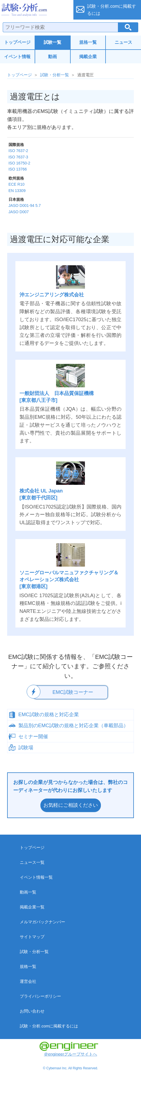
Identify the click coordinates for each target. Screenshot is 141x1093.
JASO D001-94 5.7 (25, 205)
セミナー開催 (33, 736)
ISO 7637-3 (18, 157)
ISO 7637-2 (18, 150)
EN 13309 (17, 190)
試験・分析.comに (111, 10)
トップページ (17, 42)
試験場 (25, 747)
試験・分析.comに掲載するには (49, 1026)
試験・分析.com (34, 10)
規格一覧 (88, 42)
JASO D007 (19, 212)
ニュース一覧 (32, 862)
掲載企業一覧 (32, 907)
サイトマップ (32, 936)
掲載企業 (88, 56)
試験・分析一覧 (54, 74)
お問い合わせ (32, 1011)
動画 (52, 56)
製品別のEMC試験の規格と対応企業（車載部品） (73, 725)
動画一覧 (28, 892)
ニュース (123, 42)
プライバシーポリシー (40, 996)
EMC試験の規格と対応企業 (48, 714)
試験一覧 (52, 42)
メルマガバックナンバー (42, 921)
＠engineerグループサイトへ (69, 1049)
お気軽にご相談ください (70, 805)
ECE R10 (16, 184)
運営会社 (28, 981)
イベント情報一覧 (36, 877)
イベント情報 (17, 56)
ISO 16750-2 (19, 163)
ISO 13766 (18, 169)
